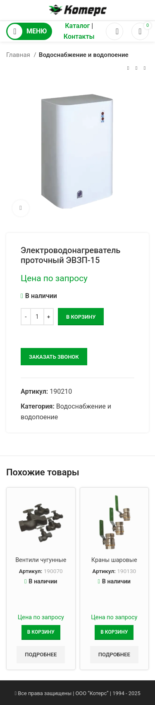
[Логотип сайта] (78, 10)
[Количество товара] (37, 316)
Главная (19, 55)
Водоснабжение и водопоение (84, 55)
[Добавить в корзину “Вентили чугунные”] (40, 632)
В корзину (80, 317)
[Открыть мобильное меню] (29, 31)
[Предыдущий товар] (128, 68)
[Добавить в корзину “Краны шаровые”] (114, 632)
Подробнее (41, 654)
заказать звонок (54, 357)
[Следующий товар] (145, 68)
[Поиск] (114, 31)
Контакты (79, 36)
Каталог (77, 26)
